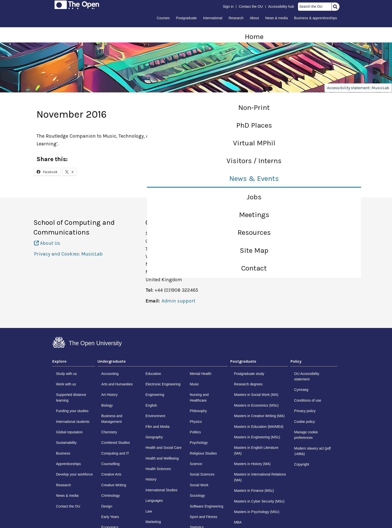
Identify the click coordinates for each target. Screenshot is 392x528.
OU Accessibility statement (306, 376)
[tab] (73, 362)
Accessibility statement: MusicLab (358, 87)
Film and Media (158, 427)
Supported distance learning (71, 397)
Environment (155, 416)
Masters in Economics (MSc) (256, 405)
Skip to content (52, 5)
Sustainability (66, 443)
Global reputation (69, 432)
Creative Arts (111, 474)
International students (73, 422)
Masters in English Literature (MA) (256, 450)
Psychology (199, 443)
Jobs (254, 197)
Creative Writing (113, 485)
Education (153, 374)
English (151, 405)
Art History (109, 395)
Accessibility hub (281, 6)
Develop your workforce (74, 474)
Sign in (228, 6)
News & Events (254, 178)
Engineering (155, 395)
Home (254, 36)
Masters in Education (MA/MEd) (259, 427)
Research (236, 18)
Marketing (153, 522)
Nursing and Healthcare (199, 397)
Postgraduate (186, 18)
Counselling (110, 464)
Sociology (197, 496)
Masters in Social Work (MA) (256, 395)
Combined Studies (115, 443)
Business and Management (111, 418)
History (151, 479)
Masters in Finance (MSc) (254, 491)
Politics (195, 432)
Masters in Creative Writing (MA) (259, 416)
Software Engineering (206, 506)
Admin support (178, 301)
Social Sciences (202, 474)
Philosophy (198, 411)
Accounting (109, 374)
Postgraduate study (249, 374)
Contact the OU (251, 6)
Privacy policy (305, 411)
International (212, 18)
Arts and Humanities (117, 384)
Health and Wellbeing (162, 458)
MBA (238, 522)
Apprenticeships (68, 464)
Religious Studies (203, 453)
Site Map (254, 250)
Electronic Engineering (163, 384)
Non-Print (254, 107)
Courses (163, 18)
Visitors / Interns (254, 161)
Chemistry (109, 432)
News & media (276, 18)
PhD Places (254, 125)
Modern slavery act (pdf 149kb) (312, 451)
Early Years (110, 517)
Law (149, 511)
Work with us (66, 384)
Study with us (66, 374)
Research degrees (248, 384)
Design (106, 506)
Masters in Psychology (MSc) (256, 512)
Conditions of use (307, 400)
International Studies (162, 490)
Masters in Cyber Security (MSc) (259, 501)
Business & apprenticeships (315, 18)
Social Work (199, 485)
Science (196, 464)
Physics (196, 422)
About (254, 18)
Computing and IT (115, 453)
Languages (154, 501)
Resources (254, 232)
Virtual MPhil (254, 143)
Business (63, 453)
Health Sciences (158, 469)
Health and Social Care (164, 448)
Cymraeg (301, 390)
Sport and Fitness (203, 517)
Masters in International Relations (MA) (260, 477)
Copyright (301, 464)
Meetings (254, 215)
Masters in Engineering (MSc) (257, 437)
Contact (254, 268)
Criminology (110, 496)
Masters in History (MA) (252, 464)
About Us (47, 243)
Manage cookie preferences (306, 435)
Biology (107, 405)
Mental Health (200, 374)
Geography (154, 437)
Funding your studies (72, 411)
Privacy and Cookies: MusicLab (68, 254)
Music (194, 384)
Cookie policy (304, 422)
